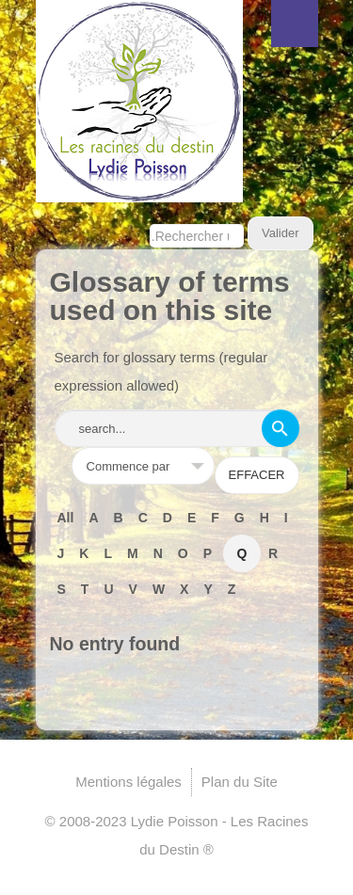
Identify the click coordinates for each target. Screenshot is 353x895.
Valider (280, 233)
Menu (294, 23)
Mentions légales (128, 782)
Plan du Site (239, 782)
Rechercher (150, 216)
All (65, 517)
